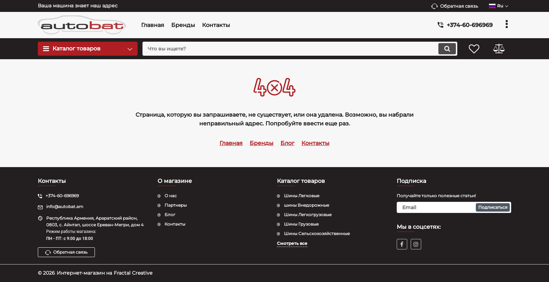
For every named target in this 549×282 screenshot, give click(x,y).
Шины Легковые (301, 195)
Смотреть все (292, 243)
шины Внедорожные (306, 205)
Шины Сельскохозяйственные (317, 233)
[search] (300, 49)
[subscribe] (454, 207)
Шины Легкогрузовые (308, 214)
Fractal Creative (133, 273)
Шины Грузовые (301, 224)
